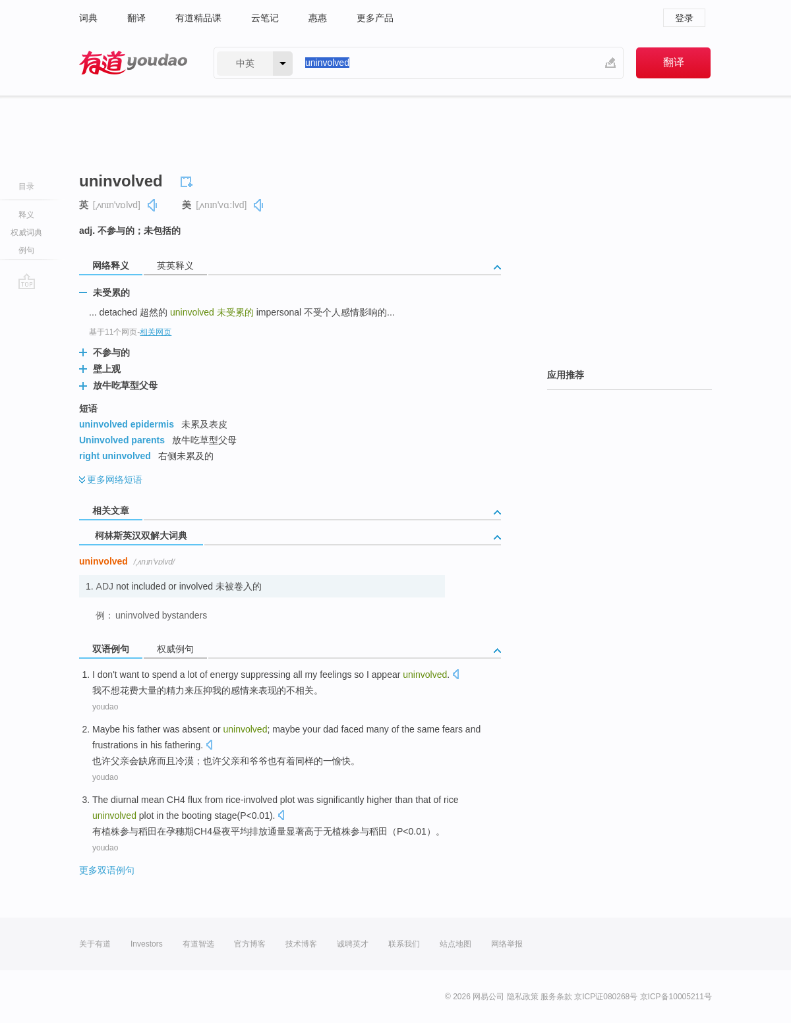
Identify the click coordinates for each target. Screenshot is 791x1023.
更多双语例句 (106, 870)
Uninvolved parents (122, 440)
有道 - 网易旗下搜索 (133, 63)
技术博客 (301, 944)
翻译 (136, 18)
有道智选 (198, 944)
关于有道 (95, 944)
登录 (684, 18)
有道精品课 (198, 18)
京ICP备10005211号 (676, 996)
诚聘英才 (352, 944)
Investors (147, 944)
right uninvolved (115, 456)
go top (26, 281)
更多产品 (375, 18)
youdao (105, 706)
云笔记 (265, 18)
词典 (88, 18)
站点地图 (455, 944)
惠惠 (317, 18)
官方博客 (250, 944)
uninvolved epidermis (126, 424)
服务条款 (556, 996)
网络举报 (507, 944)
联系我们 (404, 944)
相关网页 (155, 332)
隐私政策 (523, 996)
